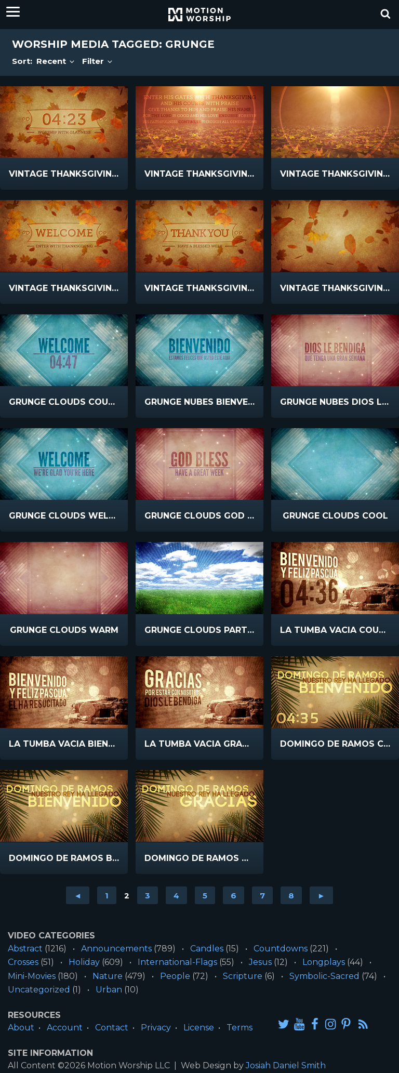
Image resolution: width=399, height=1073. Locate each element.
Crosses (23, 962)
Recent (56, 61)
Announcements (116, 948)
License (198, 1027)
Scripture (242, 976)
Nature (107, 976)
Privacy (156, 1027)
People (175, 976)
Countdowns (281, 948)
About (21, 1027)
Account (65, 1027)
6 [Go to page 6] (233, 895)
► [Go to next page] (321, 895)
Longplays (323, 962)
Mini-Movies (32, 976)
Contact (111, 1027)
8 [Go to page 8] (291, 895)
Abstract (25, 948)
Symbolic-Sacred (324, 976)
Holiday (84, 962)
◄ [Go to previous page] (78, 895)
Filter (98, 61)
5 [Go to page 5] (205, 895)
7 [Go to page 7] (262, 895)
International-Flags (177, 962)
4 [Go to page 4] (176, 895)
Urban (109, 990)
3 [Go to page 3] (147, 895)
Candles (206, 948)
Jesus (260, 962)
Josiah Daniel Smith (286, 1065)
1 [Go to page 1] (107, 895)
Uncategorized (39, 990)
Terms (239, 1027)
